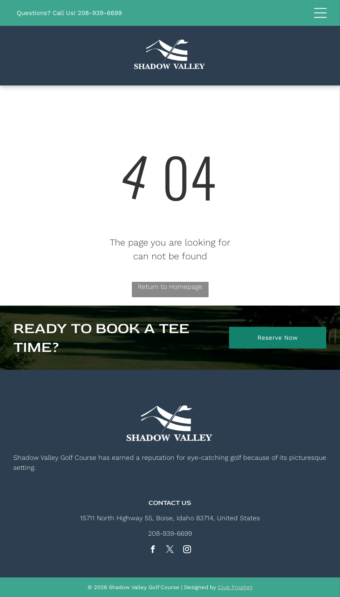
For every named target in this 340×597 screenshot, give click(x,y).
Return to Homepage (170, 287)
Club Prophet (235, 587)
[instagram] (187, 550)
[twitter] (170, 550)
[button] (320, 13)
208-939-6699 (100, 13)
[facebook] (153, 550)
